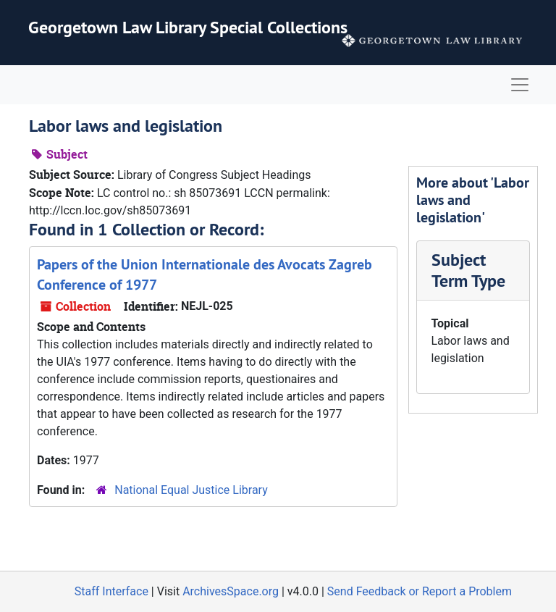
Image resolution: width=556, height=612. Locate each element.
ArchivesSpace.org (230, 591)
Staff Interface (111, 591)
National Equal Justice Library (190, 490)
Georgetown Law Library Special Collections (188, 27)
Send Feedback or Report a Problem (419, 591)
